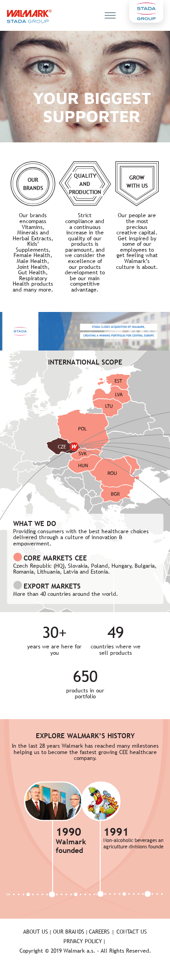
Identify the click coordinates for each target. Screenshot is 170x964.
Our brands (68, 932)
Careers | (101, 932)
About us (35, 932)
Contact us (132, 932)
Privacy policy (82, 941)
